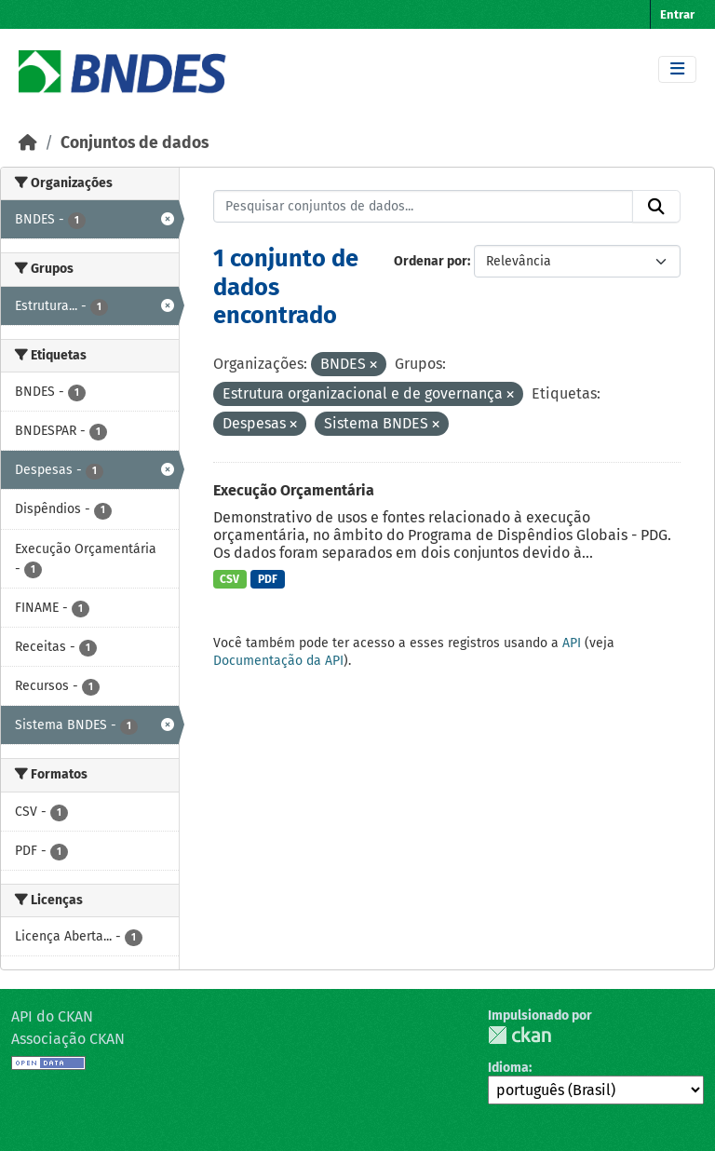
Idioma (508, 1068)
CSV (229, 579)
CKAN (519, 1035)
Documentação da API (278, 661)
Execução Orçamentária (293, 490)
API (571, 643)
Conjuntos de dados (135, 143)
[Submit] (656, 206)
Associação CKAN (68, 1039)
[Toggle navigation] (677, 69)
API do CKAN (52, 1016)
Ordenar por (430, 261)
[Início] (28, 143)
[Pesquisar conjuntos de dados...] (423, 206)
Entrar (677, 14)
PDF (267, 579)
